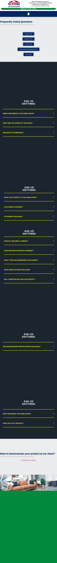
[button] (28, 14)
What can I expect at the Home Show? (20, 197)
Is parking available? (13, 216)
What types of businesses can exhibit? (21, 260)
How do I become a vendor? (16, 241)
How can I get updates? (13, 423)
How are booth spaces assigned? (18, 251)
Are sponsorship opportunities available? (22, 346)
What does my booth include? (17, 270)
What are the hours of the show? (18, 123)
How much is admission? (13, 133)
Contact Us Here (28, 460)
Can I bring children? (13, 207)
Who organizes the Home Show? (17, 414)
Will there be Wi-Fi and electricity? (19, 279)
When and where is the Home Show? (18, 113)
